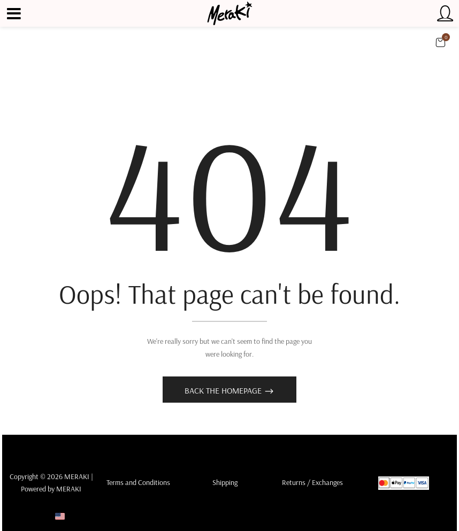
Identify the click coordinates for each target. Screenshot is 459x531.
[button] (440, 42)
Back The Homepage (224, 390)
